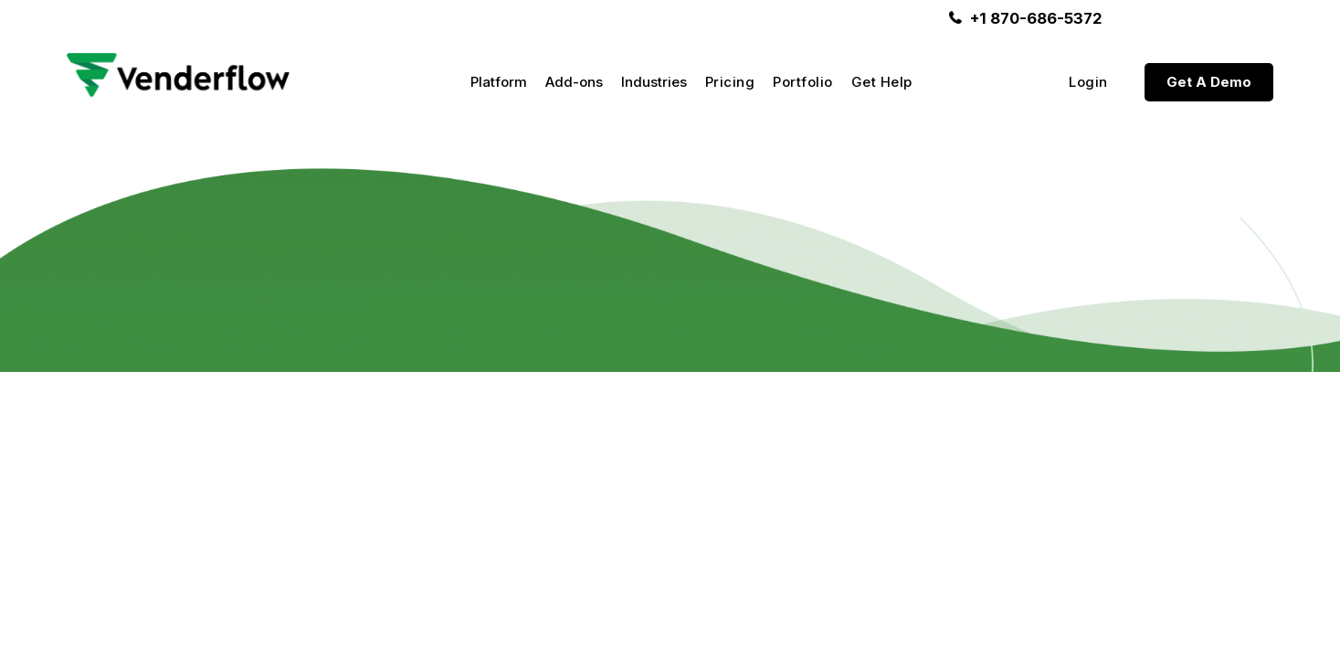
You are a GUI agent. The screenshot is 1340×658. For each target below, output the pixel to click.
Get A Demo (1208, 81)
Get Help (882, 82)
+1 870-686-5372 (1036, 18)
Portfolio (803, 82)
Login (1088, 82)
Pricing (730, 82)
